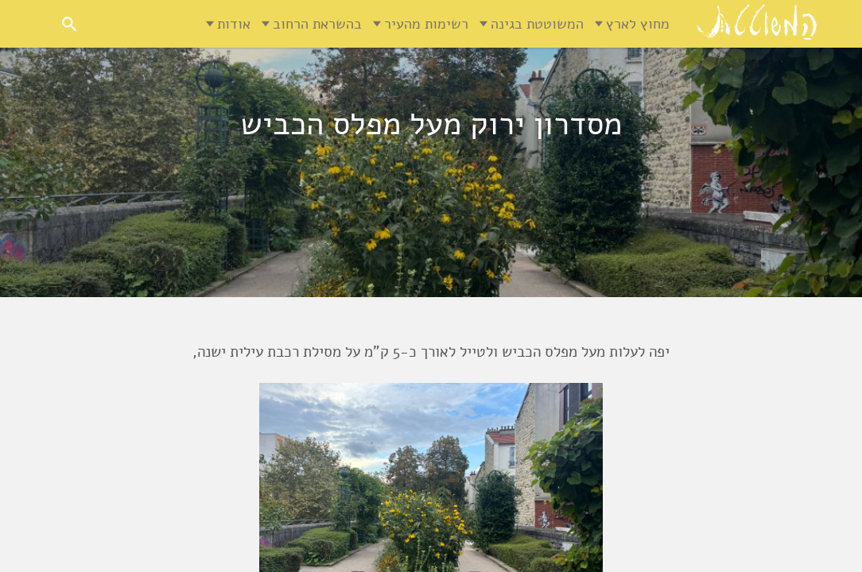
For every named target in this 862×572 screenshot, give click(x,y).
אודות (233, 23)
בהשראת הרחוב (317, 23)
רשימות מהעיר (426, 23)
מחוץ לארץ (638, 23)
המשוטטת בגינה (537, 23)
